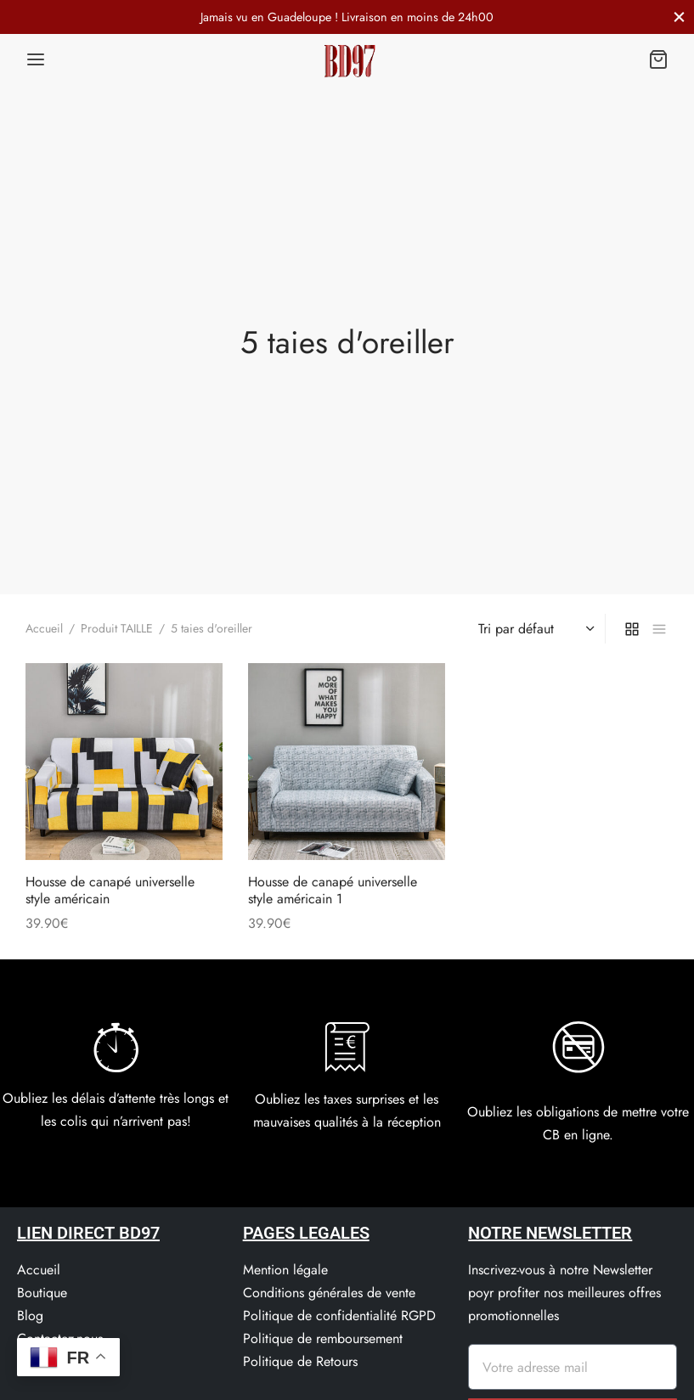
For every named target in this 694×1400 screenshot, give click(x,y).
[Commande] (534, 629)
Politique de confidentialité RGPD (339, 1315)
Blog (30, 1315)
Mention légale (285, 1269)
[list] (659, 628)
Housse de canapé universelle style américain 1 (332, 890)
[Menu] (35, 59)
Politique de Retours (300, 1361)
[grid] (632, 628)
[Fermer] (679, 16)
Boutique (42, 1292)
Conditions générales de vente (329, 1292)
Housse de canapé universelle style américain (110, 890)
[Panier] (658, 59)
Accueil (44, 628)
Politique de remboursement (323, 1338)
